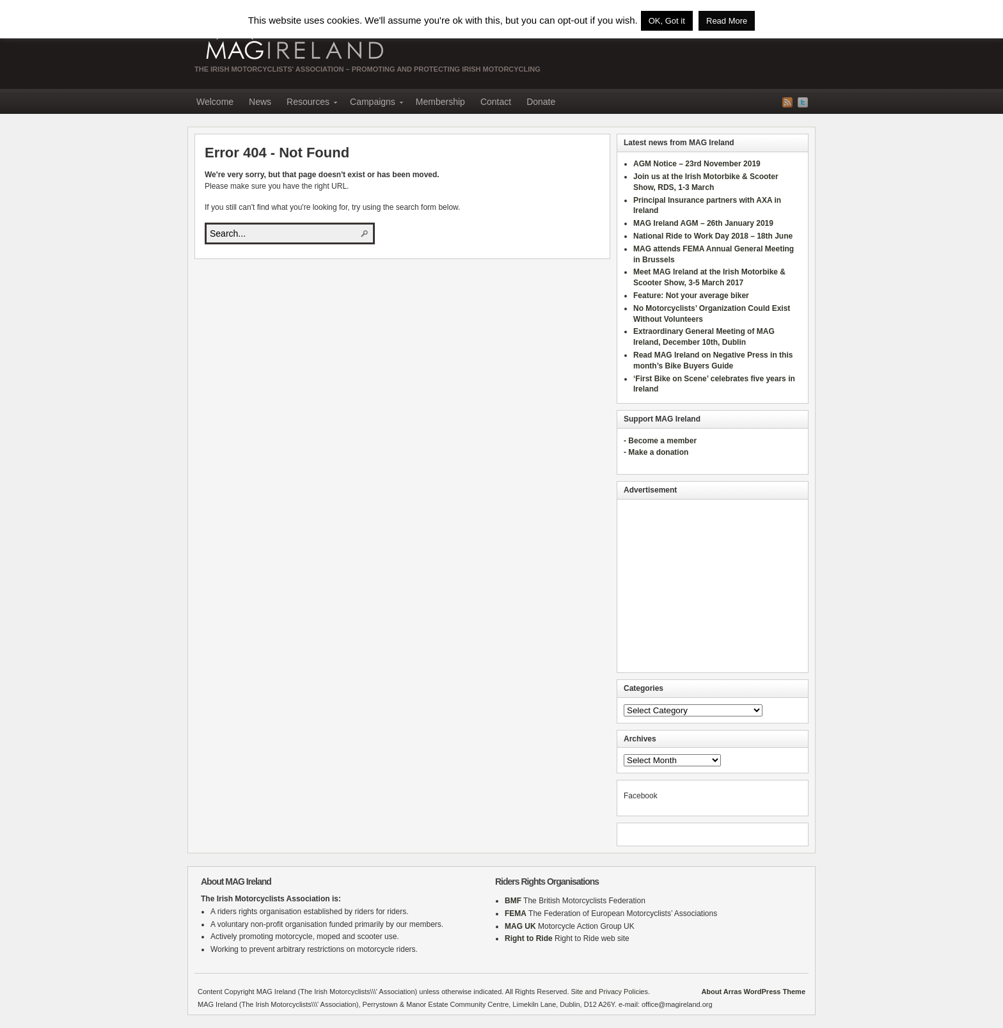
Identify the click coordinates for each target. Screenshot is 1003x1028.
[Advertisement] (713, 586)
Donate (540, 102)
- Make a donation (656, 452)
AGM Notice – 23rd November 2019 (697, 163)
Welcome (214, 102)
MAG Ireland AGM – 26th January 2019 (703, 223)
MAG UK (520, 926)
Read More (726, 21)
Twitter (803, 102)
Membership (440, 102)
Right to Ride (529, 938)
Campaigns (372, 104)
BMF (513, 900)
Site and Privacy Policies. (611, 991)
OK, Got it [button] (667, 21)
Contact (495, 102)
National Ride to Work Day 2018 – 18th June (713, 236)
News (260, 102)
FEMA (515, 913)
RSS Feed (787, 102)
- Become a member (660, 440)
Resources (308, 104)
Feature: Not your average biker (691, 295)
